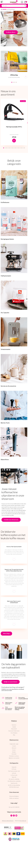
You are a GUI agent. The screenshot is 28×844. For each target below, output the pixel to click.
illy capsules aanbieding (14, 779)
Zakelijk (14, 727)
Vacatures (14, 724)
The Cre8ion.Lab (22, 820)
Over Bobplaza (14, 732)
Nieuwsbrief (14, 728)
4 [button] (16, 82)
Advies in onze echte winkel (22, 703)
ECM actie (14, 769)
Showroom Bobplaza (14, 796)
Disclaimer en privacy (14, 756)
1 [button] (11, 82)
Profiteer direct (10, 32)
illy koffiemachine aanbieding (14, 781)
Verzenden (14, 754)
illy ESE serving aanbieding (14, 785)
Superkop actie (14, 783)
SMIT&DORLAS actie (14, 787)
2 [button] (13, 82)
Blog (14, 735)
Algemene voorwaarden (14, 758)
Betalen (14, 752)
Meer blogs (6, 633)
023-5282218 (16, 807)
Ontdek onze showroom (11, 519)
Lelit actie (14, 773)
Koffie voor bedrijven (14, 798)
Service (14, 750)
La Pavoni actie (14, 775)
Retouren (14, 748)
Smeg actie (14, 767)
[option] (14, 66)
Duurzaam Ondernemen (14, 730)
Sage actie (14, 777)
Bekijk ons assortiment (10, 682)
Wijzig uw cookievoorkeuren (7, 820)
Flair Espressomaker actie (14, 771)
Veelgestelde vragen (14, 744)
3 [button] (14, 82)
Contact (14, 746)
